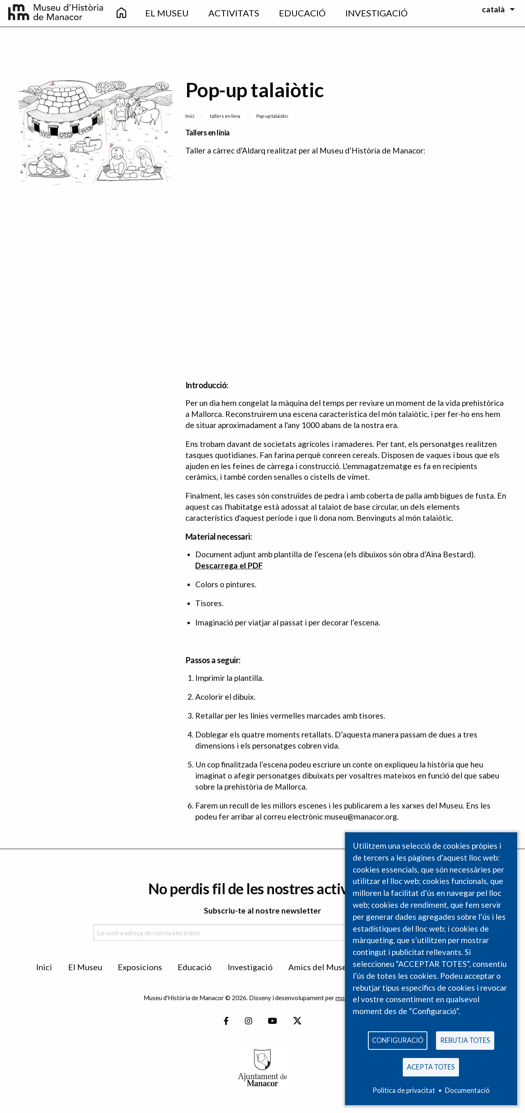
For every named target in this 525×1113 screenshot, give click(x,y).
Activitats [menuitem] (233, 12)
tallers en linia (225, 116)
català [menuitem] (493, 9)
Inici (189, 116)
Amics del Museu (319, 967)
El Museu (85, 967)
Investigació (250, 967)
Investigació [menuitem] (376, 12)
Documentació (467, 1090)
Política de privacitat (403, 1090)
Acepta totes (431, 1066)
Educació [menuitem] (302, 12)
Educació (195, 967)
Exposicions (140, 967)
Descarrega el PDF (229, 565)
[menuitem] (121, 13)
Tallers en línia (207, 132)
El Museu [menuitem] (167, 12)
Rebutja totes (465, 1038)
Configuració (397, 1038)
